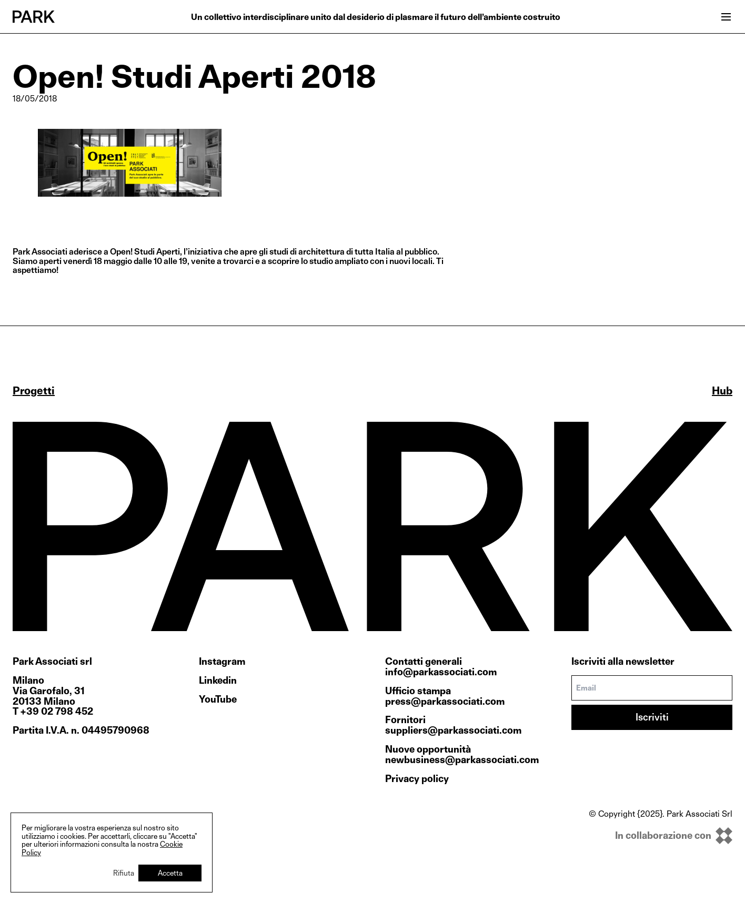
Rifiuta (123, 872)
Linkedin (218, 680)
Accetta (170, 872)
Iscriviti (652, 717)
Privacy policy (417, 778)
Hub (722, 390)
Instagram (222, 661)
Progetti (34, 390)
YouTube (218, 699)
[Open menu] (726, 17)
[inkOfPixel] (660, 835)
